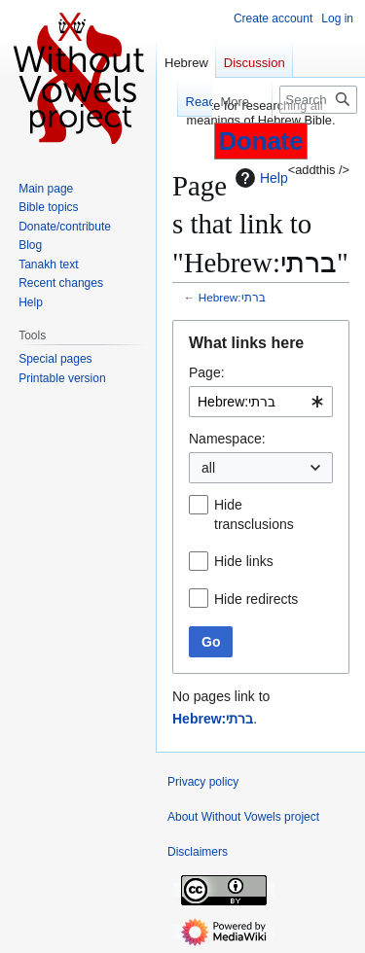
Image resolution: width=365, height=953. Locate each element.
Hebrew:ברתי (232, 297)
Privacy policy (202, 782)
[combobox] (261, 401)
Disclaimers (197, 852)
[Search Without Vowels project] (318, 100)
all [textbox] (208, 468)
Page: (207, 372)
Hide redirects (256, 599)
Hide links (244, 561)
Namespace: (227, 438)
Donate (261, 141)
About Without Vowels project (243, 817)
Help (259, 178)
